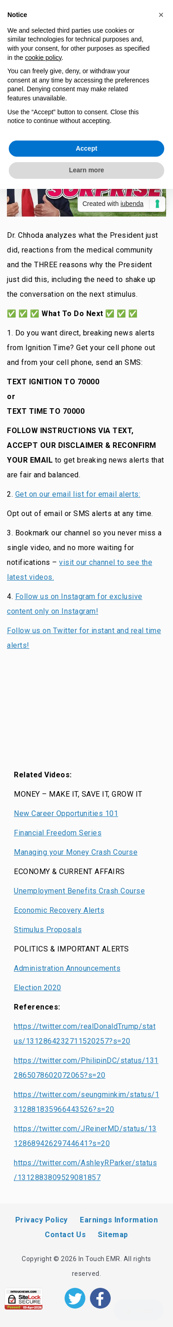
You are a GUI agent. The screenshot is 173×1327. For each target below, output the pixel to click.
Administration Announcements (67, 968)
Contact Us (65, 1234)
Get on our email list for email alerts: (78, 494)
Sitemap (113, 1234)
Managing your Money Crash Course (75, 852)
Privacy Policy (41, 1219)
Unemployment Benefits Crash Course (79, 891)
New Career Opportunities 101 (66, 813)
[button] (161, 14)
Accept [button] (86, 148)
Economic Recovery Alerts (59, 910)
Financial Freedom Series (57, 832)
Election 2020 (37, 987)
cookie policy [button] (43, 57)
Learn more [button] (86, 170)
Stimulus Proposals (48, 929)
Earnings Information (119, 1219)
